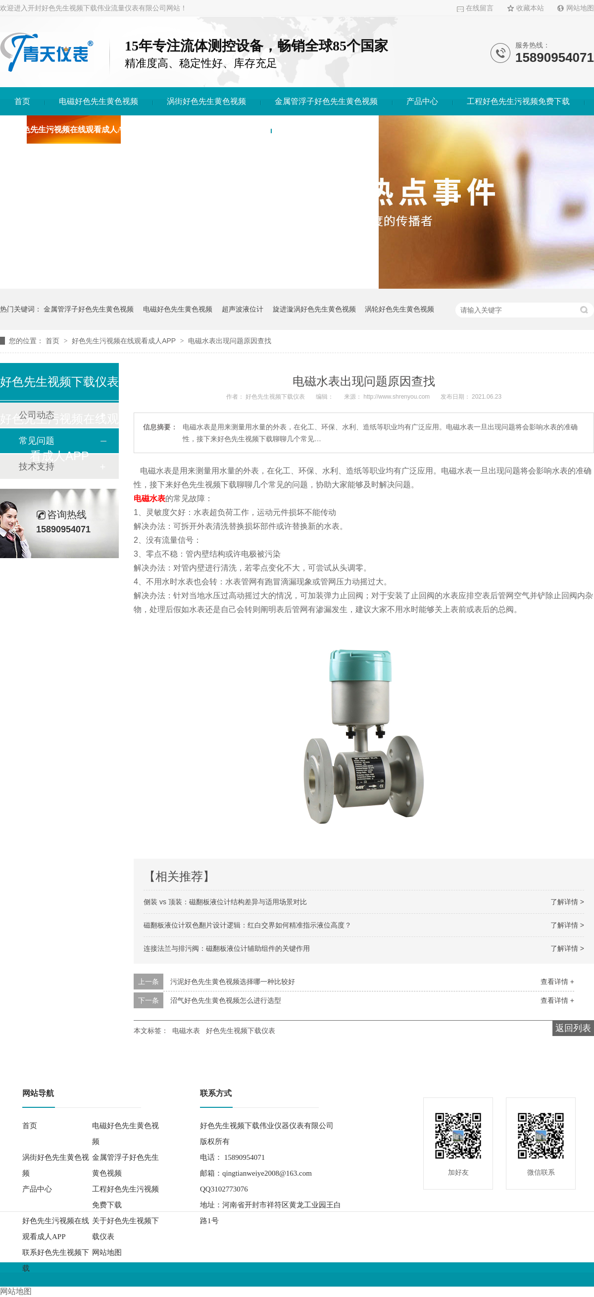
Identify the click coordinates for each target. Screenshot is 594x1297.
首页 (22, 101)
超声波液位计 (242, 309)
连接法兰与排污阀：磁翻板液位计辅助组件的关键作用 (227, 948)
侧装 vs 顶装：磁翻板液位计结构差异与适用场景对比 (225, 902)
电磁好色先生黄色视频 (98, 101)
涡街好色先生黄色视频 (206, 101)
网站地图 (580, 8)
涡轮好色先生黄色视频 (399, 309)
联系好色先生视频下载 (324, 129)
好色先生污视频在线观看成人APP (73, 129)
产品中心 (422, 101)
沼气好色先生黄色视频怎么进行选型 (225, 1000)
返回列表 (573, 1028)
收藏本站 (530, 8)
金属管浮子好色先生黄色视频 (326, 101)
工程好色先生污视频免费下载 (518, 101)
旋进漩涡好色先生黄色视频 (314, 309)
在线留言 (480, 8)
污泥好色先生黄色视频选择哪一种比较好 (232, 982)
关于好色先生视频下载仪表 (208, 129)
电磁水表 (186, 1031)
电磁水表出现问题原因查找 (229, 341)
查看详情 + (557, 982)
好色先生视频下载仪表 (240, 1031)
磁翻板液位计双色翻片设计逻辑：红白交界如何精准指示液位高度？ (247, 925)
